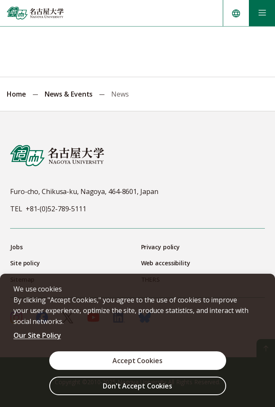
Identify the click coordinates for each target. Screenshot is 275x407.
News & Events (69, 94)
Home (16, 94)
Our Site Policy (37, 335)
